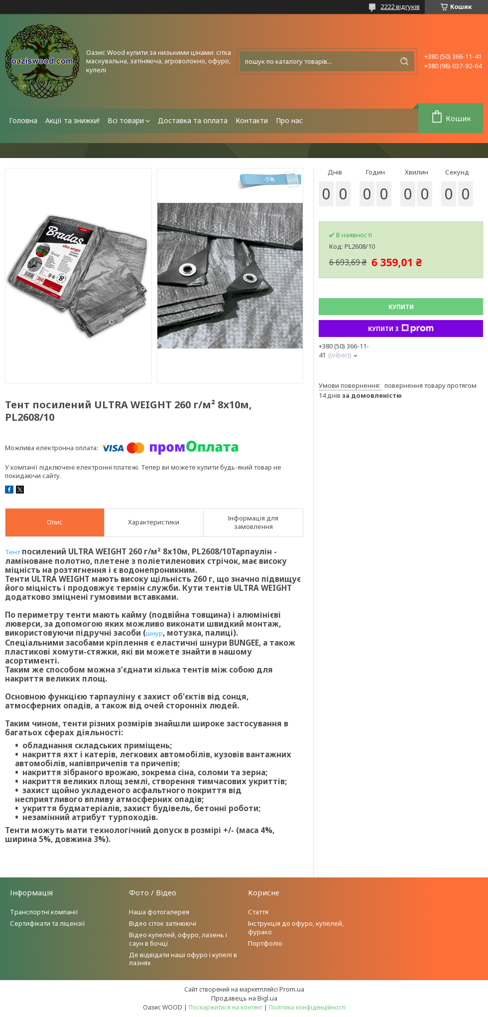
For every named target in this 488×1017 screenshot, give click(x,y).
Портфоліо (265, 943)
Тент (12, 551)
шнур (154, 633)
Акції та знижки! (72, 120)
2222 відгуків (400, 6)
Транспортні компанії (44, 911)
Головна (23, 120)
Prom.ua (291, 989)
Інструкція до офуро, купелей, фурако (296, 927)
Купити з (401, 328)
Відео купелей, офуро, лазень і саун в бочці (178, 939)
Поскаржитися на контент (225, 1007)
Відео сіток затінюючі (162, 923)
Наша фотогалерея (159, 911)
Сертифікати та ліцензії (47, 923)
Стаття (258, 911)
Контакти (252, 120)
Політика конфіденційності (307, 1007)
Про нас (289, 120)
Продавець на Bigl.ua (244, 998)
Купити (401, 307)
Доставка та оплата (193, 120)
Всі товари (126, 120)
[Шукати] (404, 61)
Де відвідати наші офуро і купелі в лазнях (183, 959)
